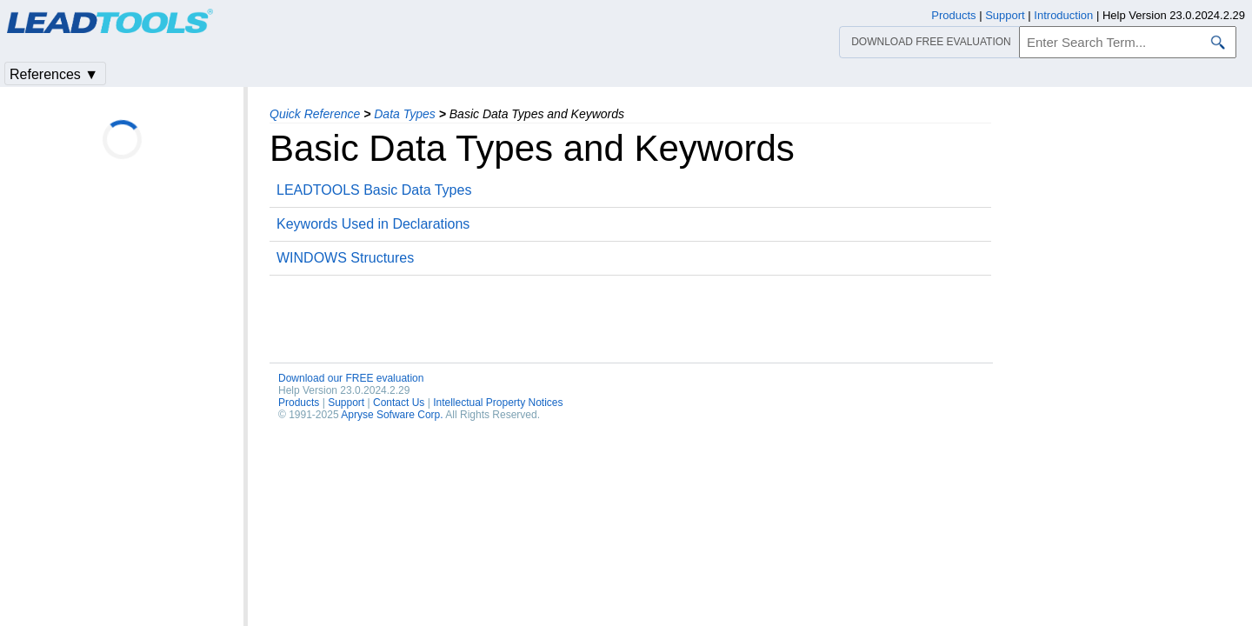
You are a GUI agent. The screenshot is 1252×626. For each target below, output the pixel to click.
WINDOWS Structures (345, 257)
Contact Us (398, 402)
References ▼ (54, 74)
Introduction (1063, 15)
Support (346, 402)
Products (298, 402)
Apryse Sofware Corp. (392, 415)
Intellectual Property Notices (498, 402)
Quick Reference (315, 114)
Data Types (405, 114)
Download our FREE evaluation (350, 378)
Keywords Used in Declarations (373, 223)
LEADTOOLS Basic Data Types (373, 190)
